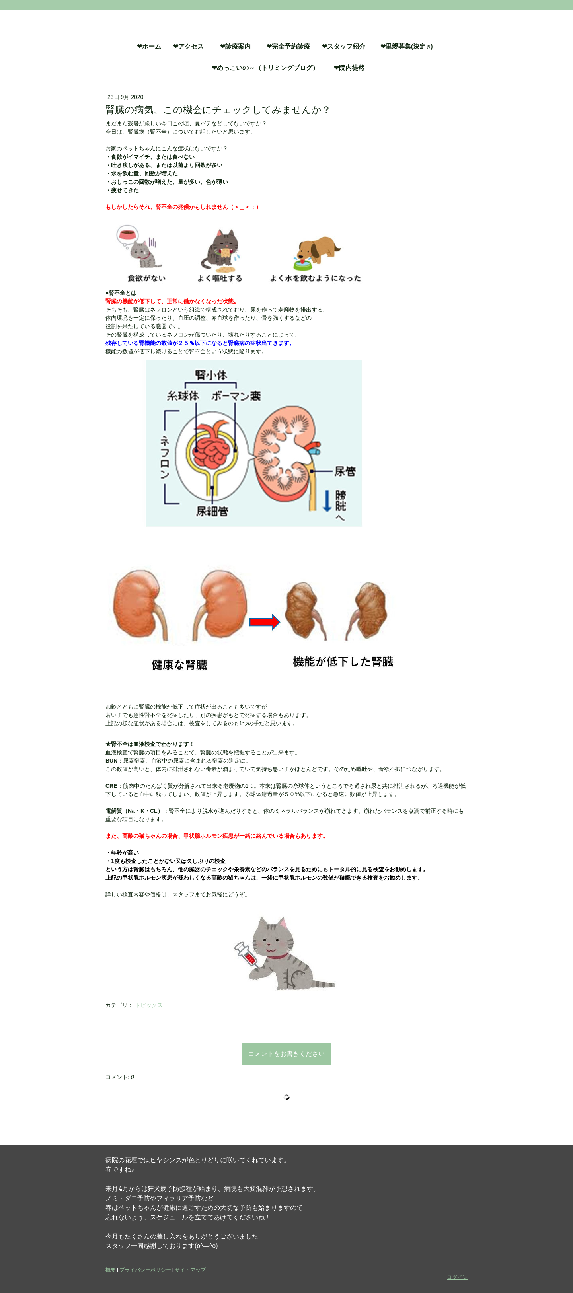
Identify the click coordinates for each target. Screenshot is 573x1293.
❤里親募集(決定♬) (409, 46)
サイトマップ (190, 1269)
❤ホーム (149, 46)
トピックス (149, 1005)
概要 (110, 1269)
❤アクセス (188, 46)
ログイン (457, 1277)
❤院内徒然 (349, 67)
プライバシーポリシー (145, 1269)
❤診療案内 (239, 46)
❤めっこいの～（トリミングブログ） (268, 67)
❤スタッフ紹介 (343, 46)
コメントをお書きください (286, 1053)
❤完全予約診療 (288, 46)
